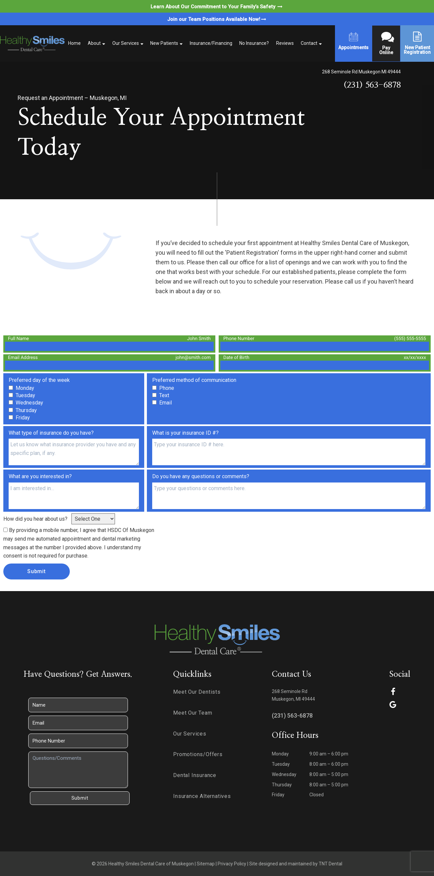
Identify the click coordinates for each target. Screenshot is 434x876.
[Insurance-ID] (288, 452)
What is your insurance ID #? (185, 433)
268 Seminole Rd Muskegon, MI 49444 (293, 695)
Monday (280, 753)
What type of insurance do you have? (51, 433)
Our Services (125, 43)
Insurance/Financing (211, 43)
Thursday (282, 784)
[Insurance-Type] (74, 452)
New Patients (164, 43)
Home (74, 43)
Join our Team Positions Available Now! (217, 19)
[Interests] (74, 495)
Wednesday (284, 774)
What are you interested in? (40, 476)
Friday (278, 794)
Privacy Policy (232, 863)
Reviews (285, 43)
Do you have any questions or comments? (200, 476)
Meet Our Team (192, 713)
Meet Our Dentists (197, 692)
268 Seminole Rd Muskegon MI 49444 (361, 71)
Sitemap (206, 863)
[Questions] (288, 495)
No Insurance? (254, 43)
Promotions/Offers (198, 754)
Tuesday (281, 764)
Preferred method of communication (194, 380)
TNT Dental (330, 863)
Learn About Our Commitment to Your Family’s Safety (217, 7)
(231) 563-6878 (372, 85)
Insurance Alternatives (202, 796)
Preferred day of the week (39, 380)
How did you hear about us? (35, 519)
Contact (309, 43)
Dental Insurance (194, 775)
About (94, 43)
